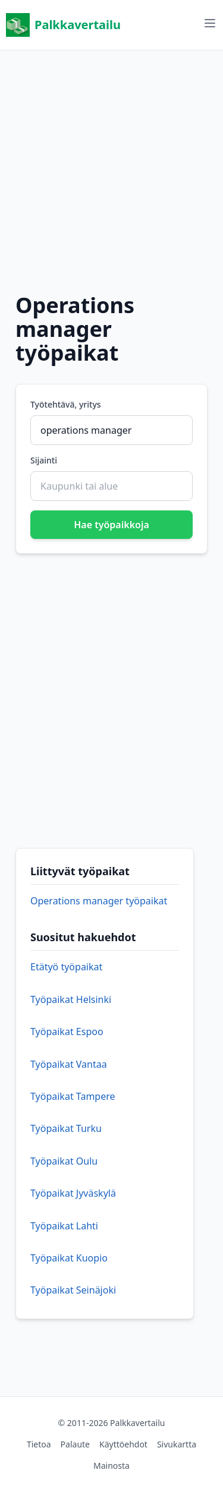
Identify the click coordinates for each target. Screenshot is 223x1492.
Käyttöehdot (123, 1444)
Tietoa (39, 1444)
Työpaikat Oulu (64, 1161)
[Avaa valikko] (210, 23)
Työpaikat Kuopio (69, 1257)
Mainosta (111, 1465)
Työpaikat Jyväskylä (73, 1193)
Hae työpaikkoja (111, 524)
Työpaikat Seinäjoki (73, 1290)
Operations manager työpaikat (98, 900)
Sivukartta (176, 1444)
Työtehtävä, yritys (65, 404)
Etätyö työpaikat (66, 966)
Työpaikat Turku (66, 1128)
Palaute (75, 1444)
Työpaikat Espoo (66, 1031)
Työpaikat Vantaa (68, 1064)
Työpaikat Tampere (72, 1096)
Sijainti (43, 460)
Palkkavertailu (63, 25)
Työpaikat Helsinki (70, 999)
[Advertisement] (111, 162)
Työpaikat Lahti (64, 1225)
